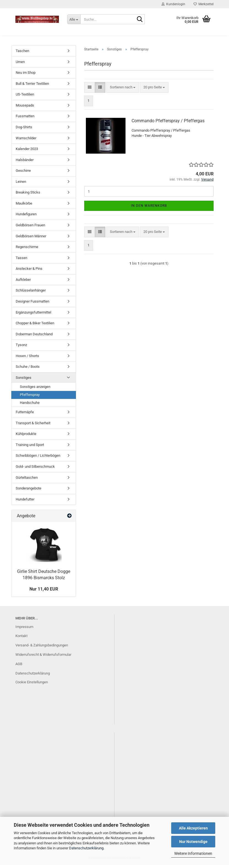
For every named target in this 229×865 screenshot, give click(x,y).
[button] (89, 87)
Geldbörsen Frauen (30, 225)
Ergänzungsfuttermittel (33, 312)
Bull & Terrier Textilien (32, 83)
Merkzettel (203, 4)
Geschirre (23, 170)
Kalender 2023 (27, 149)
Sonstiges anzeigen (35, 387)
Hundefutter (25, 499)
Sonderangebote (28, 488)
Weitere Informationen (193, 853)
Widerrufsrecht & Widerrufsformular (43, 654)
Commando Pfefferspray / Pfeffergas (168, 120)
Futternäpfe (25, 412)
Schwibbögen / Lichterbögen (38, 455)
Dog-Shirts (24, 127)
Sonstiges (23, 378)
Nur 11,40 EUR (43, 589)
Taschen (22, 51)
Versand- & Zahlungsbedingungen (41, 645)
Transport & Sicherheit (33, 423)
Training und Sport (30, 445)
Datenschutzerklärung (86, 848)
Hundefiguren (26, 214)
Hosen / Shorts (27, 356)
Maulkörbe (24, 203)
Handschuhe (30, 403)
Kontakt (21, 636)
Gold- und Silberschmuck (35, 466)
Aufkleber (23, 280)
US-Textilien (25, 94)
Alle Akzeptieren (193, 828)
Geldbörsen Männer (31, 236)
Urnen (20, 62)
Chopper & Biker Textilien (35, 323)
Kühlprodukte (26, 434)
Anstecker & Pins (29, 268)
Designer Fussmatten (32, 301)
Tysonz (21, 345)
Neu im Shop (26, 72)
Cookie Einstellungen (31, 682)
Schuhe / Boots (28, 367)
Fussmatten (25, 116)
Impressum (24, 627)
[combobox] (122, 87)
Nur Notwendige (193, 841)
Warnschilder (26, 138)
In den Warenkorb (149, 206)
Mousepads (25, 105)
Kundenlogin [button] (173, 4)
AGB (18, 664)
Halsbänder (25, 160)
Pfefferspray (30, 395)
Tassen (21, 258)
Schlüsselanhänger (31, 290)
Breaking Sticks (28, 192)
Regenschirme (27, 247)
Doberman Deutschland (34, 334)
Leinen (21, 181)
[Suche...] (73, 19)
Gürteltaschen (27, 477)
